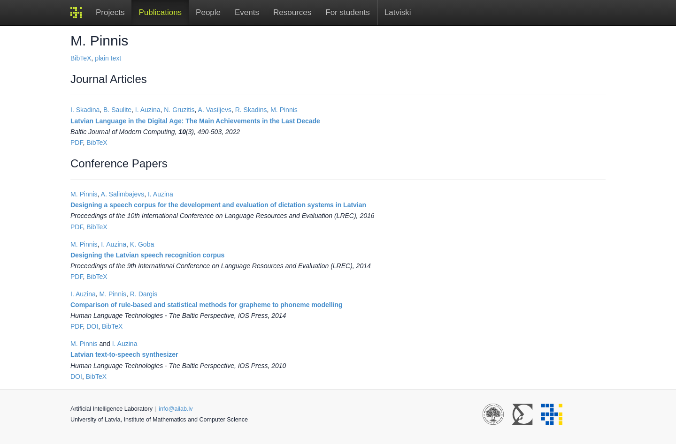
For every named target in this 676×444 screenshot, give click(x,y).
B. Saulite (117, 109)
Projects (110, 12)
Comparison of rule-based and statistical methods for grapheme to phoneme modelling (206, 305)
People (208, 12)
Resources (292, 12)
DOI (92, 326)
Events (247, 12)
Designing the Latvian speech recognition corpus (147, 255)
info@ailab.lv (175, 409)
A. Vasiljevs (214, 109)
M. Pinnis (284, 109)
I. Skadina (85, 109)
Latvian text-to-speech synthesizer (124, 354)
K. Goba (142, 244)
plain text (108, 58)
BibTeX (80, 58)
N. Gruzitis (179, 109)
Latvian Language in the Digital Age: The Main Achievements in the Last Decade (195, 121)
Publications (160, 12)
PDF (76, 142)
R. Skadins (251, 109)
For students (347, 12)
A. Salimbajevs (123, 194)
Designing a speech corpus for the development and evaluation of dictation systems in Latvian (218, 205)
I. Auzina (148, 109)
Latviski (397, 12)
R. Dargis (143, 294)
